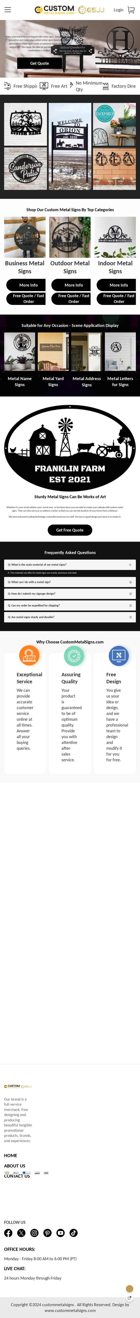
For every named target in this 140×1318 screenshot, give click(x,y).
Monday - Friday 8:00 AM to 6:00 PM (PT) (40, 1258)
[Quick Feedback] (129, 1298)
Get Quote (69, 94)
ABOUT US (14, 1166)
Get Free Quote (70, 704)
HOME (10, 1155)
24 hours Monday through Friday (32, 1278)
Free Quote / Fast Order (28, 379)
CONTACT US (17, 1176)
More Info (28, 365)
